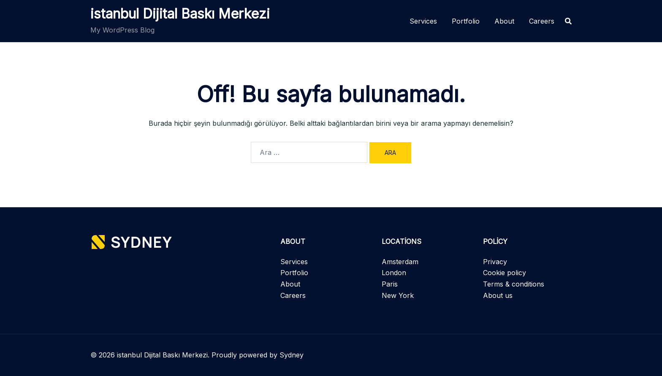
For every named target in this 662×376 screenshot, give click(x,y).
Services (423, 21)
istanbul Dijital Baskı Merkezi (180, 13)
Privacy (495, 261)
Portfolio (466, 21)
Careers (541, 21)
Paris (390, 284)
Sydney (291, 355)
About (504, 21)
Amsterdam (400, 261)
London (394, 272)
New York (398, 295)
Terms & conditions (513, 284)
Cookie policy (504, 272)
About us (498, 295)
